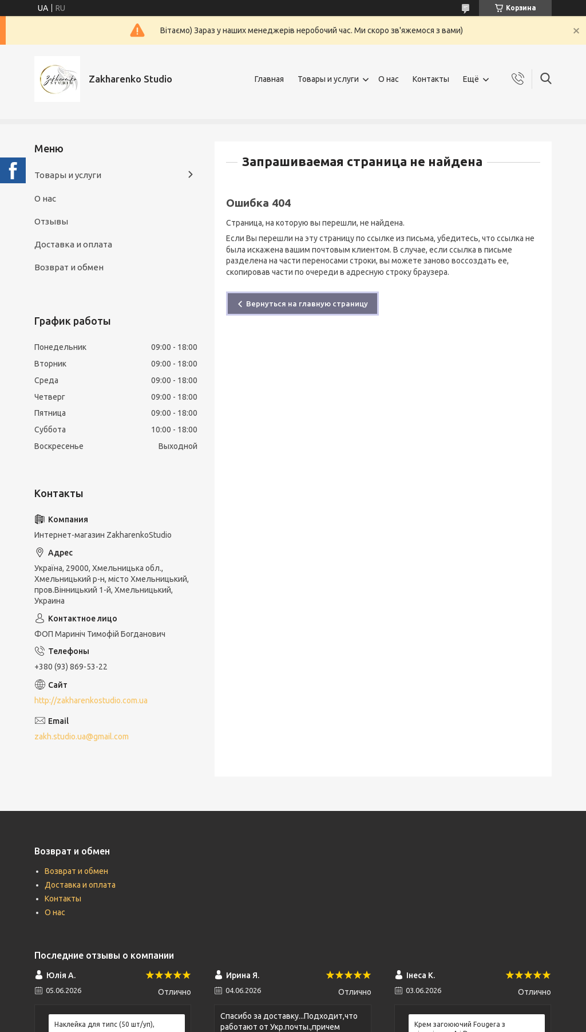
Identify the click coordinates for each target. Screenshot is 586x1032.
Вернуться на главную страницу (307, 304)
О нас (388, 79)
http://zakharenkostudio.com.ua (91, 700)
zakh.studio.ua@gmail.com (81, 736)
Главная (269, 79)
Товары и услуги (328, 79)
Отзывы (51, 221)
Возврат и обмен (69, 267)
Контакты (431, 79)
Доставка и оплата (73, 244)
